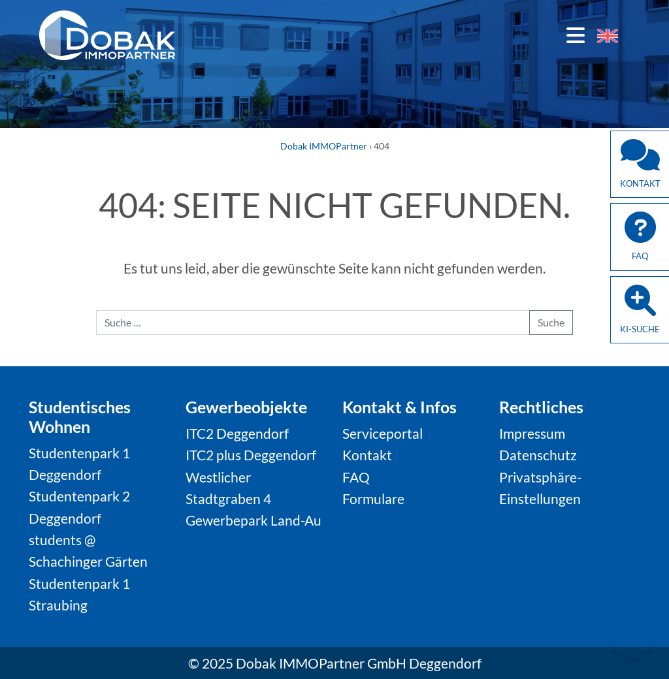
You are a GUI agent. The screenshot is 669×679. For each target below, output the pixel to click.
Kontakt (367, 455)
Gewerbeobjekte (246, 407)
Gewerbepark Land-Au (253, 520)
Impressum (532, 433)
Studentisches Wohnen (80, 416)
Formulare (373, 498)
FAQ (356, 477)
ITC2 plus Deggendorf (251, 455)
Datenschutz (538, 455)
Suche (551, 322)
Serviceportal (382, 433)
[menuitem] (608, 36)
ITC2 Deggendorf (237, 433)
